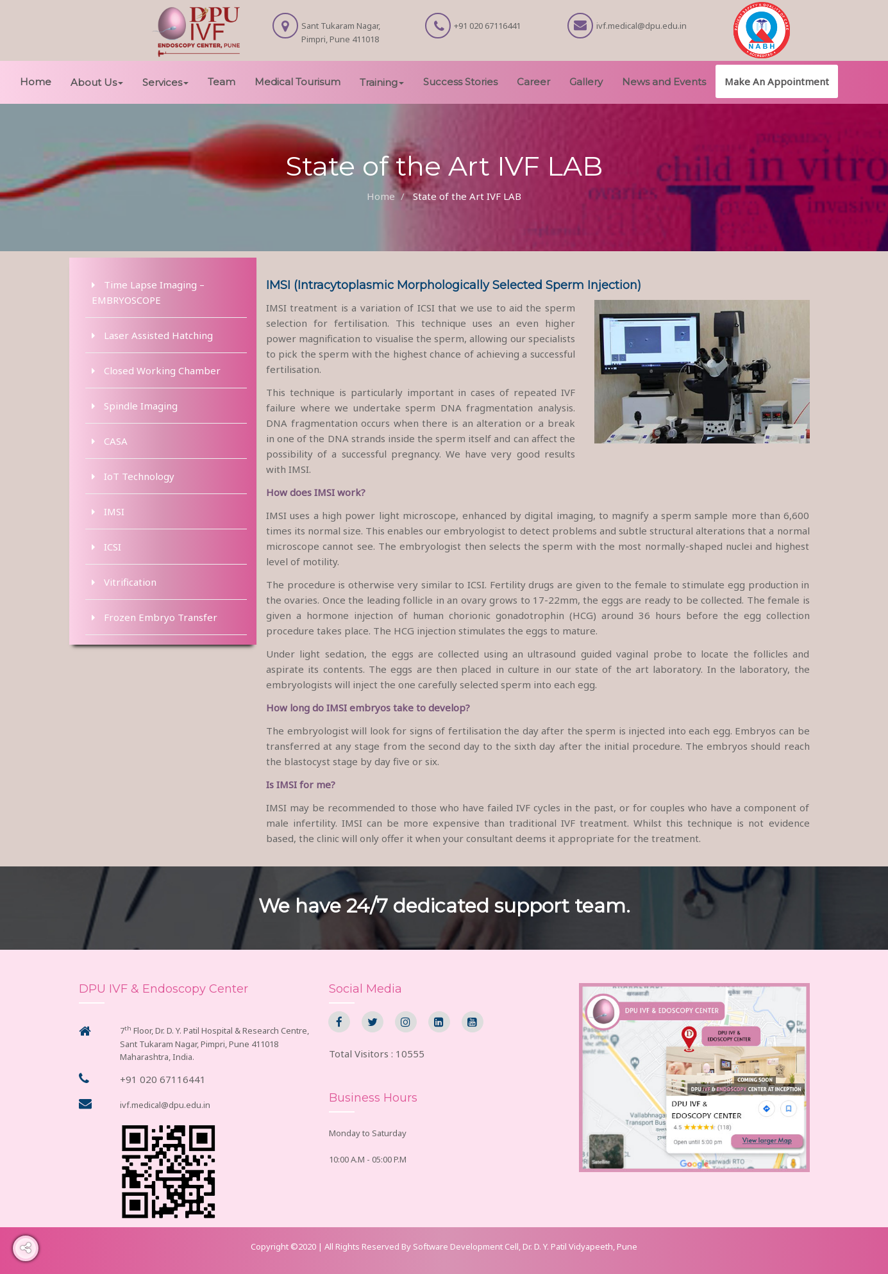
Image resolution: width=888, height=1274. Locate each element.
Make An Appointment (777, 81)
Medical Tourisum (297, 82)
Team (221, 82)
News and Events (664, 82)
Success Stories (460, 82)
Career (533, 82)
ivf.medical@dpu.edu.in (165, 1105)
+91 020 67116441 (163, 1079)
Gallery (586, 82)
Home (35, 82)
